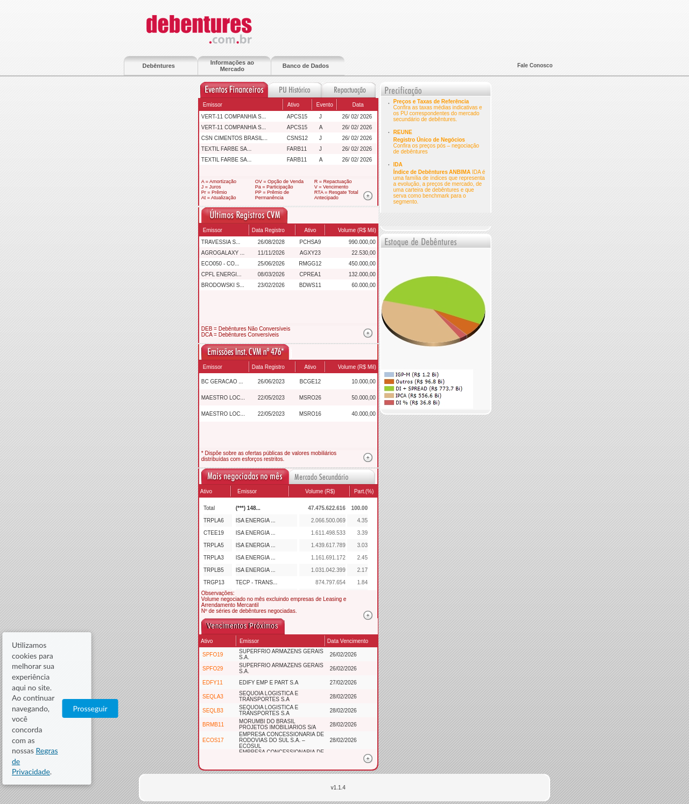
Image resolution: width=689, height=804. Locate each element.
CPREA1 (310, 274)
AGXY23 (310, 253)
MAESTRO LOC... (223, 398)
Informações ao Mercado (232, 65)
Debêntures (158, 65)
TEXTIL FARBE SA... (226, 149)
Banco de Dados (306, 65)
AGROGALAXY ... (222, 253)
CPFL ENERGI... (221, 274)
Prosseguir (630, 767)
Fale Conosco (535, 65)
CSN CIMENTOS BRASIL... (234, 138)
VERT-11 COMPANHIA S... (233, 117)
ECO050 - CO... (220, 264)
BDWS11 (310, 285)
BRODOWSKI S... (222, 285)
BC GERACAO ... (222, 381)
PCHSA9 (310, 242)
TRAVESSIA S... (221, 242)
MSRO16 (310, 414)
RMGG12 (310, 264)
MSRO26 (310, 398)
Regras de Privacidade (455, 767)
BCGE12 (310, 381)
